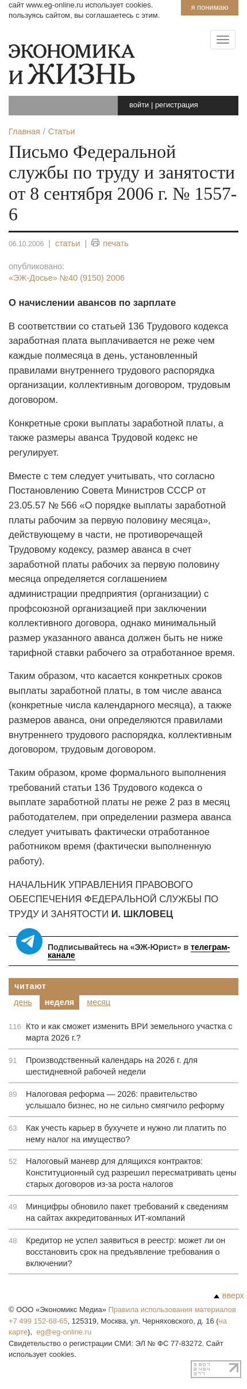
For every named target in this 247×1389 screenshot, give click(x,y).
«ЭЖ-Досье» (67, 277)
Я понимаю (209, 7)
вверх (229, 1295)
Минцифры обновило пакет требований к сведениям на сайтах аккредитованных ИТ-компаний (127, 1212)
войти (139, 104)
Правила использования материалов (172, 1309)
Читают (30, 986)
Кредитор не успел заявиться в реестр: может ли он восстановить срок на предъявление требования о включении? (125, 1252)
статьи (67, 243)
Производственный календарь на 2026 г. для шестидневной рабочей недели (112, 1066)
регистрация (176, 104)
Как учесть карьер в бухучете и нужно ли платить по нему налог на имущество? (126, 1133)
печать (110, 244)
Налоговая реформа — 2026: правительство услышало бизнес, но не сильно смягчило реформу (125, 1099)
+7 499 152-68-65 (38, 1321)
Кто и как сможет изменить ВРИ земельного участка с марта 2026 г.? (129, 1032)
